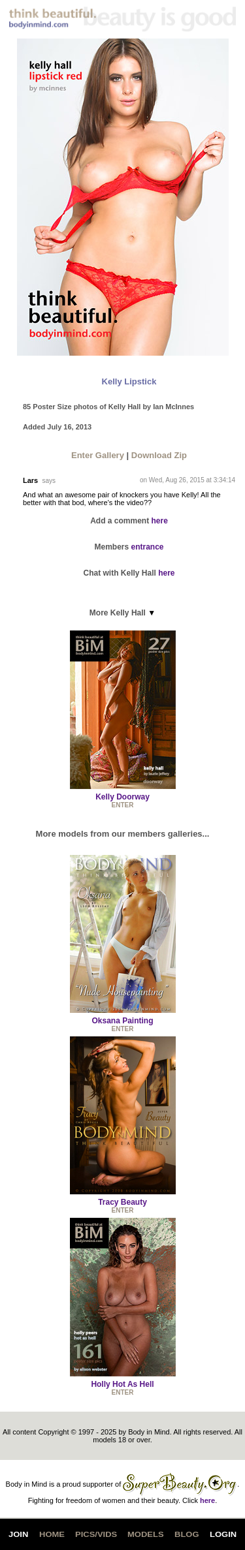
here (160, 520)
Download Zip (159, 455)
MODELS (145, 1534)
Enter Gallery (97, 455)
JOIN (18, 1534)
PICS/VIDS (96, 1534)
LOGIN (223, 1534)
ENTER (123, 805)
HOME (52, 1534)
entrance (147, 546)
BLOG (186, 1534)
